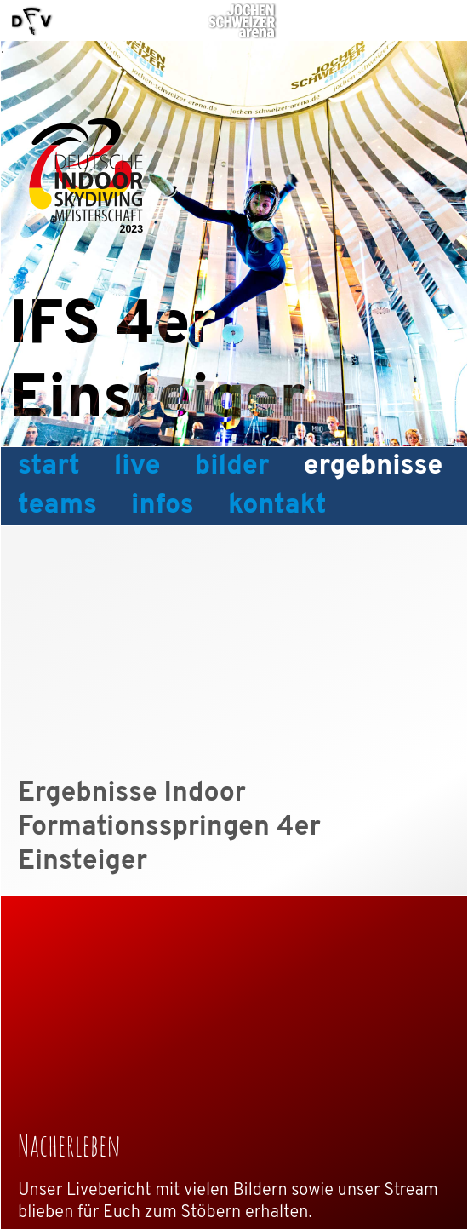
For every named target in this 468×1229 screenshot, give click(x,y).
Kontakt (277, 506)
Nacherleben (69, 1144)
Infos (162, 506)
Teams (57, 506)
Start (49, 467)
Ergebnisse (373, 467)
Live (137, 467)
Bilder (232, 467)
